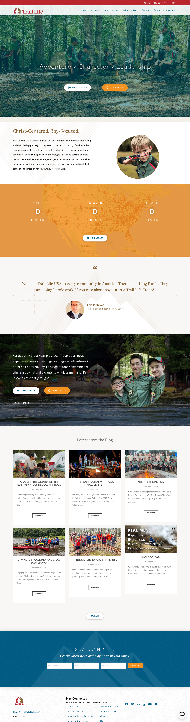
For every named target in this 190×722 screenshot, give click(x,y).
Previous (14, 296)
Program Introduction (79, 716)
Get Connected (91, 10)
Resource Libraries (164, 10)
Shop (173, 3)
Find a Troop (73, 706)
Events (145, 10)
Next (176, 296)
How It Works (111, 10)
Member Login (160, 3)
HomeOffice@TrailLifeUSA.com (26, 712)
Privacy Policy (109, 706)
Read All (95, 616)
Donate (147, 3)
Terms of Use (108, 711)
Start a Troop (74, 711)
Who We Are (130, 10)
